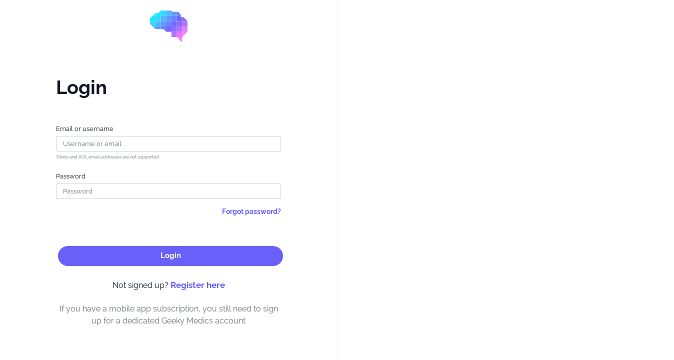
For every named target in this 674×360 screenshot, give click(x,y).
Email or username (85, 128)
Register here (197, 285)
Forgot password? (251, 212)
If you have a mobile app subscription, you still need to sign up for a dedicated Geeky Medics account (169, 315)
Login (170, 255)
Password (71, 176)
